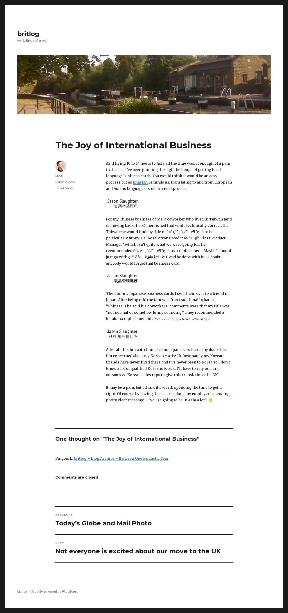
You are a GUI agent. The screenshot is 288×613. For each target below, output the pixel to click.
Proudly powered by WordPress (54, 592)
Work (69, 188)
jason (59, 175)
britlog (28, 34)
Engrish (140, 182)
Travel (59, 188)
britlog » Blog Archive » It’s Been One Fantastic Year (121, 458)
